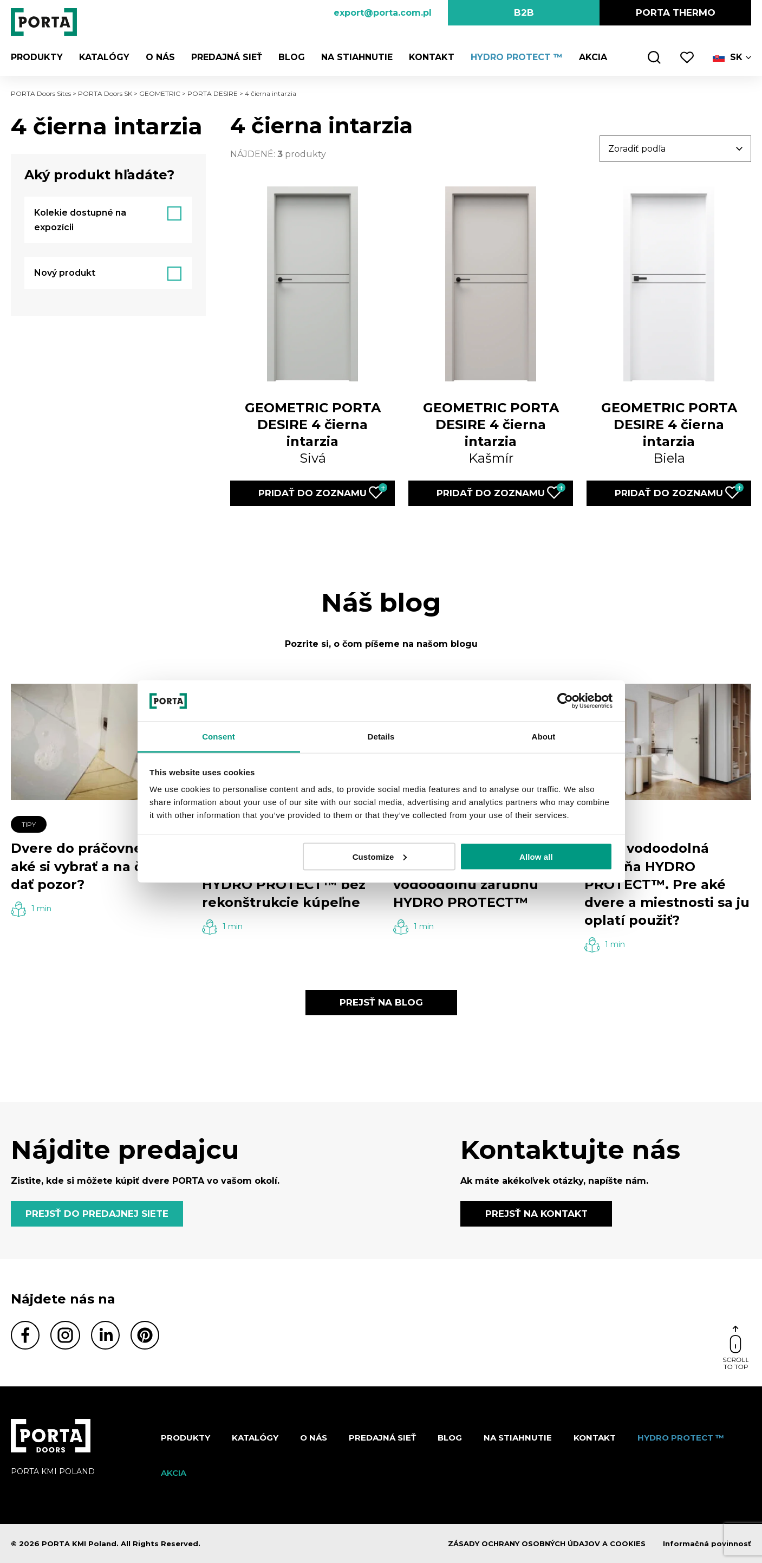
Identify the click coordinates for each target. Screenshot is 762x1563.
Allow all (536, 856)
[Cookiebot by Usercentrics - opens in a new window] (565, 700)
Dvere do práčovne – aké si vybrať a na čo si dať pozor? (88, 866)
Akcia (593, 57)
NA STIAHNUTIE (357, 57)
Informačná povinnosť (707, 1543)
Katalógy (104, 57)
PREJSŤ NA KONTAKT (536, 1213)
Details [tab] (381, 736)
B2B (524, 12)
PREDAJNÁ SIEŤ (226, 57)
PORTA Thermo (675, 12)
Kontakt (431, 57)
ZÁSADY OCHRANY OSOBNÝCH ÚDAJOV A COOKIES (547, 1543)
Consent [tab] (218, 736)
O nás (160, 57)
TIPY (29, 824)
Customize (380, 856)
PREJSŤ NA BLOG (381, 1002)
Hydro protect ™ (517, 57)
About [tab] (544, 736)
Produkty (37, 57)
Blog (291, 57)
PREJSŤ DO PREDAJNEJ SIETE (96, 1213)
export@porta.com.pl (383, 13)
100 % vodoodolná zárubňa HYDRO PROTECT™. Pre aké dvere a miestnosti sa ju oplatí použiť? (667, 884)
